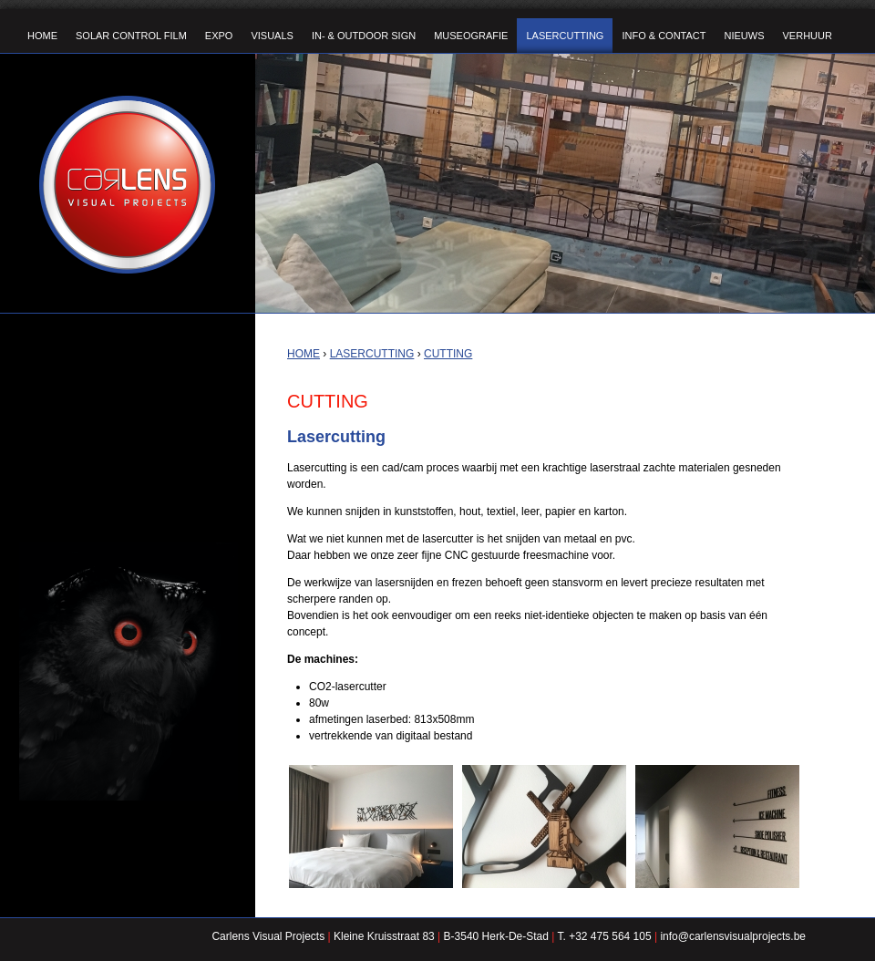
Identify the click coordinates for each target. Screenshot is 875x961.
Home (303, 353)
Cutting (448, 353)
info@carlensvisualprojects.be (733, 936)
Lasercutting (372, 353)
